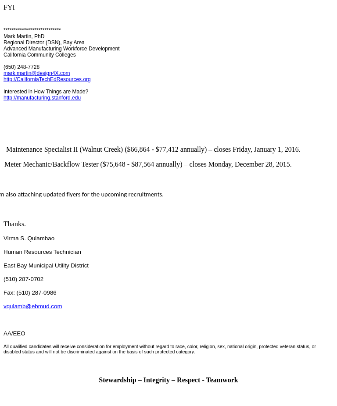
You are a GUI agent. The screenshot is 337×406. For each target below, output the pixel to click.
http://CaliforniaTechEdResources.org (47, 79)
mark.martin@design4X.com (37, 73)
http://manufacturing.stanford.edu (42, 98)
